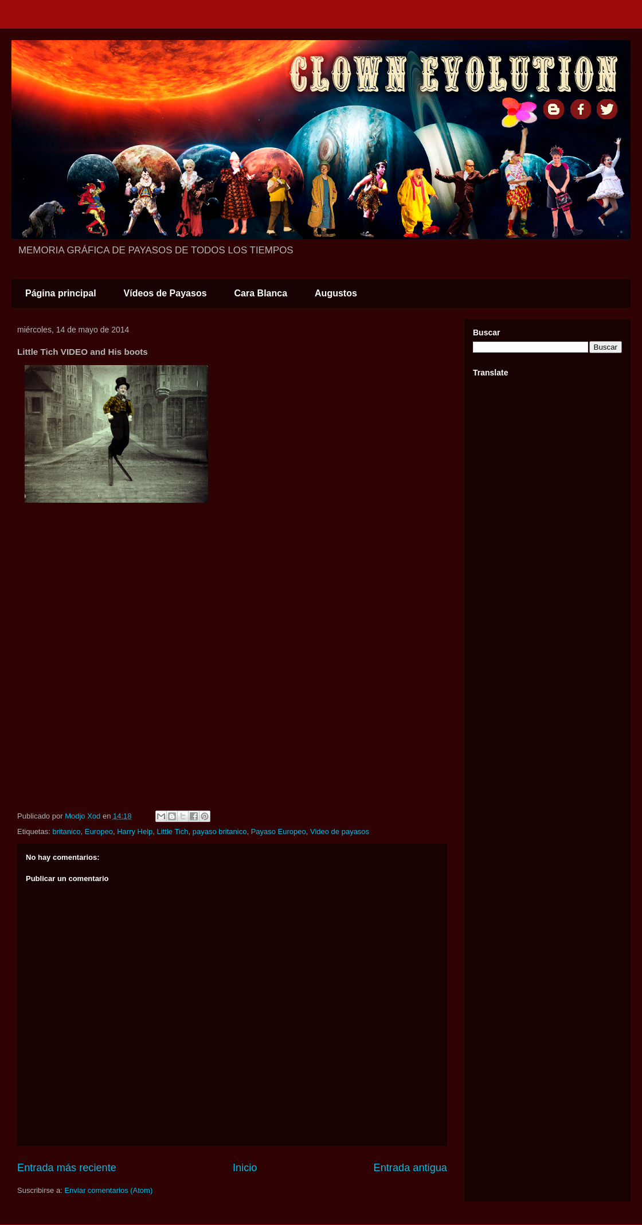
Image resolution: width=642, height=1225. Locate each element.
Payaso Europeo (278, 831)
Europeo (99, 831)
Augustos (336, 293)
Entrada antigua (410, 1167)
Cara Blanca (261, 293)
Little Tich (173, 831)
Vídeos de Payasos (165, 293)
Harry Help (134, 831)
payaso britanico (220, 831)
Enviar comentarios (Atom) (108, 1190)
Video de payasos (339, 831)
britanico (66, 831)
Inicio (245, 1167)
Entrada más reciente (66, 1167)
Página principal (60, 293)
